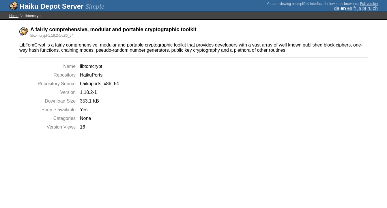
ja (359, 8)
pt (364, 8)
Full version (369, 4)
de (336, 8)
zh (375, 8)
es (349, 8)
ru (369, 8)
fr (354, 8)
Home (13, 16)
